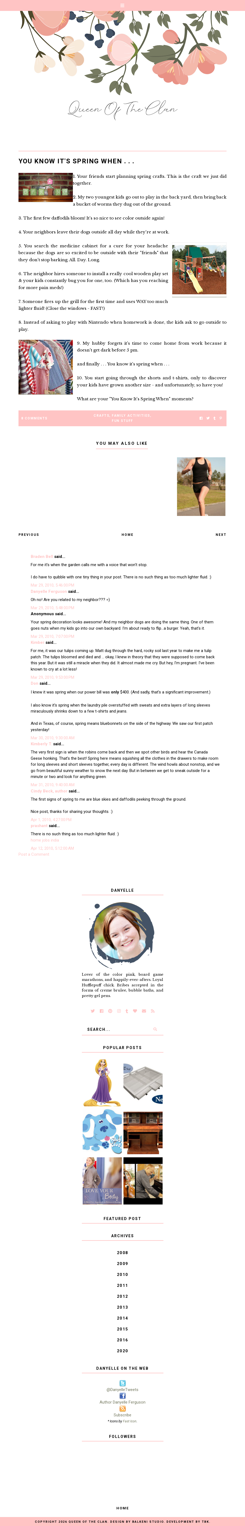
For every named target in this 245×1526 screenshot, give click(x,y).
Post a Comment (33, 854)
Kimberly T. (41, 743)
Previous (28, 535)
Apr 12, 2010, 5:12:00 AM (52, 848)
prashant (39, 825)
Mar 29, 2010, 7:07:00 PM (52, 636)
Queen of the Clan (88, 1522)
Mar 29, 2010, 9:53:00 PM (52, 677)
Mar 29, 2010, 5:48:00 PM (52, 607)
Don (34, 683)
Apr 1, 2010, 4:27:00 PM (51, 819)
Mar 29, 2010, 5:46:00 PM (52, 585)
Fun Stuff (122, 421)
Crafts (101, 415)
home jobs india (45, 840)
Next (221, 535)
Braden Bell (42, 556)
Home (128, 535)
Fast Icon (130, 1421)
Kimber (37, 642)
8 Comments (34, 418)
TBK (205, 1522)
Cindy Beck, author (49, 791)
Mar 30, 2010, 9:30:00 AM (53, 737)
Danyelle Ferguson (49, 591)
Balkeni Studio (148, 1522)
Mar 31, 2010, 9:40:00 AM (53, 784)
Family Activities (131, 415)
